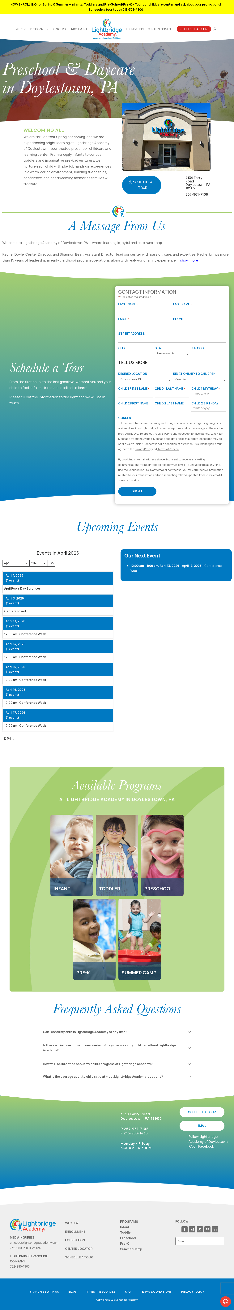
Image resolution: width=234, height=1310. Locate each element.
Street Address (131, 333)
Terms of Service (168, 449)
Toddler (126, 1232)
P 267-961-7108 (135, 1128)
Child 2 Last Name (169, 403)
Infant (124, 1227)
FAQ (128, 1292)
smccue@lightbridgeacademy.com (34, 1242)
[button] (226, 1302)
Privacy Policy (143, 449)
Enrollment (78, 29)
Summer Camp (131, 1249)
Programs (37, 29)
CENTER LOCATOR (79, 1249)
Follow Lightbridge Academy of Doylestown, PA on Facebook (209, 1141)
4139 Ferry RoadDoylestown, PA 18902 (197, 182)
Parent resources (101, 1292)
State (159, 348)
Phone (178, 319)
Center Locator (160, 29)
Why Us (21, 29)
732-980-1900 (20, 1266)
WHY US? (72, 1223)
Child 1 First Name (133, 388)
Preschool (128, 1238)
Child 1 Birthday (205, 388)
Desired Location (132, 374)
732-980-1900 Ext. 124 (25, 1248)
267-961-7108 (196, 194)
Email (123, 319)
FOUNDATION (75, 1240)
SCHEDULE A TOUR (202, 1112)
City (121, 348)
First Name (128, 304)
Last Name (182, 304)
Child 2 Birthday (204, 403)
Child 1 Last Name (170, 388)
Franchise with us (44, 1292)
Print (8, 739)
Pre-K (124, 1243)
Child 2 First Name (133, 403)
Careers (59, 29)
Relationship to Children (194, 374)
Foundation (135, 29)
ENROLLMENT (75, 1232)
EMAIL (202, 1126)
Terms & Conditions (156, 1292)
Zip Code (198, 348)
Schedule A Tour (194, 29)
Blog (72, 1292)
